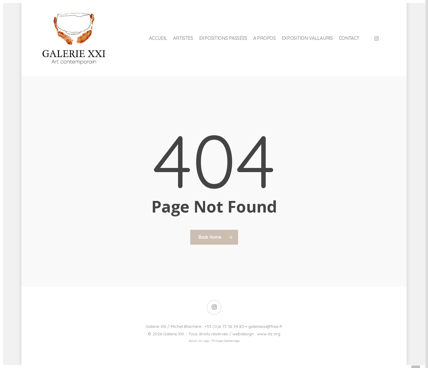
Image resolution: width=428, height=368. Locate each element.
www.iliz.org (268, 333)
